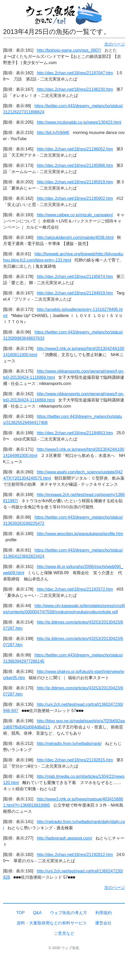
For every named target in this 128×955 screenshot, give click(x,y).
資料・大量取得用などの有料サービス (52, 923)
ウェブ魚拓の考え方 (68, 913)
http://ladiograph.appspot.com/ (64, 838)
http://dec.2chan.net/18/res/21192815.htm (75, 760)
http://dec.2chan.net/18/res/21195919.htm (75, 182)
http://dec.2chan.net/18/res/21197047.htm (75, 73)
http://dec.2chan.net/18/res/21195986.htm (75, 165)
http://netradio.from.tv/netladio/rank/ (69, 743)
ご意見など (64, 933)
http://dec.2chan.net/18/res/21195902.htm (75, 198)
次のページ (114, 44)
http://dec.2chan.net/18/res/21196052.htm (75, 149)
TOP (20, 913)
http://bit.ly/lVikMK (53, 132)
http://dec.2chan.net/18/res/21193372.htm (75, 589)
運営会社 (103, 923)
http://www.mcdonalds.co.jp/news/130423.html (79, 122)
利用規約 (103, 913)
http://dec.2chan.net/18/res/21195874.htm (75, 276)
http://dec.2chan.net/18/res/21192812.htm (75, 854)
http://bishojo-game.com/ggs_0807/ (69, 50)
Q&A (37, 913)
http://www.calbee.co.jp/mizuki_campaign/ (75, 215)
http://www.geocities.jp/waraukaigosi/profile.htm (80, 533)
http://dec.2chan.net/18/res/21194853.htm (75, 433)
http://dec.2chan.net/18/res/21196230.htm (75, 89)
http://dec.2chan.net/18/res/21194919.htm (75, 293)
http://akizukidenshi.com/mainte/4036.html (75, 237)
